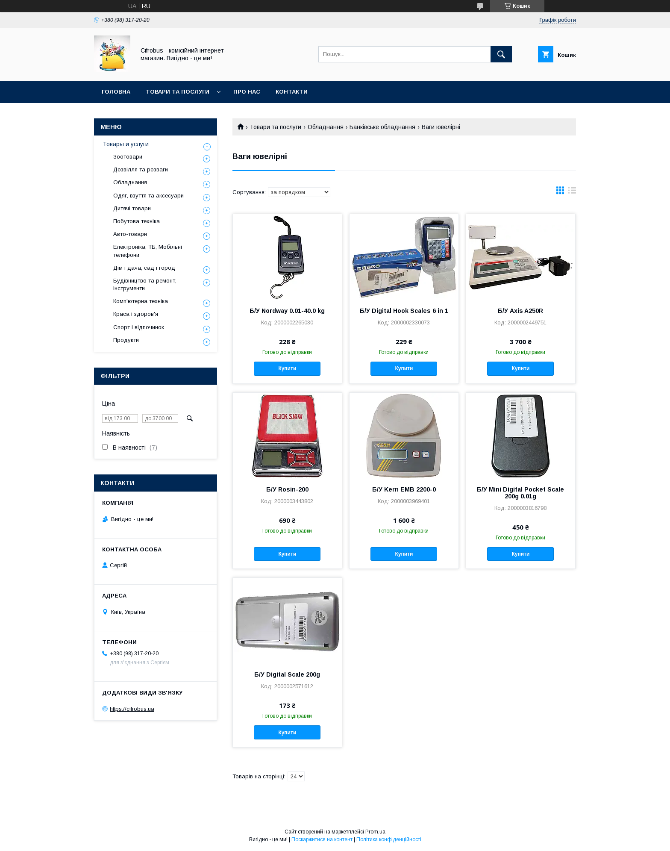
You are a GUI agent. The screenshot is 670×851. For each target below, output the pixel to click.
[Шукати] (501, 54)
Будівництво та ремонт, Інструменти (144, 284)
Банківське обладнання (382, 127)
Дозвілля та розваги (140, 169)
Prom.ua (375, 832)
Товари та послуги (177, 91)
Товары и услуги (126, 144)
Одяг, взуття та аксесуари (148, 195)
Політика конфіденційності (388, 839)
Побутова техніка (136, 221)
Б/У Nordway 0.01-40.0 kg (287, 310)
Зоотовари (127, 156)
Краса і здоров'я (135, 314)
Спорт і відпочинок (138, 327)
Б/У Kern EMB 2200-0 (404, 489)
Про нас (246, 91)
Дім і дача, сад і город (144, 268)
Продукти (126, 340)
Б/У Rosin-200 (287, 489)
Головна (116, 91)
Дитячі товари (132, 208)
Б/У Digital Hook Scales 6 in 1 (404, 310)
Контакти (292, 91)
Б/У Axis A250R (520, 310)
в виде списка (572, 192)
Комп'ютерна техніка (140, 301)
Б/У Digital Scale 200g (287, 674)
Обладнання (326, 127)
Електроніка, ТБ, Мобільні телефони (147, 251)
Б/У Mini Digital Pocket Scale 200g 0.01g (520, 493)
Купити (287, 368)
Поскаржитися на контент (322, 839)
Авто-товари (130, 234)
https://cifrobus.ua (132, 709)
